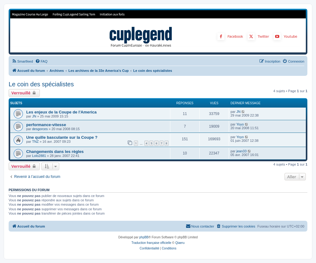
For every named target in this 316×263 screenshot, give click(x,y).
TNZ (35, 141)
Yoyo (240, 124)
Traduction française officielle (151, 243)
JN (34, 116)
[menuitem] (22, 61)
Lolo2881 (39, 156)
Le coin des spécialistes (41, 84)
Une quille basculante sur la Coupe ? (62, 137)
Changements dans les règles (55, 151)
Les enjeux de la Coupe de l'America (61, 112)
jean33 (241, 151)
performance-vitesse (46, 124)
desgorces (40, 129)
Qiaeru (180, 243)
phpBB (143, 237)
